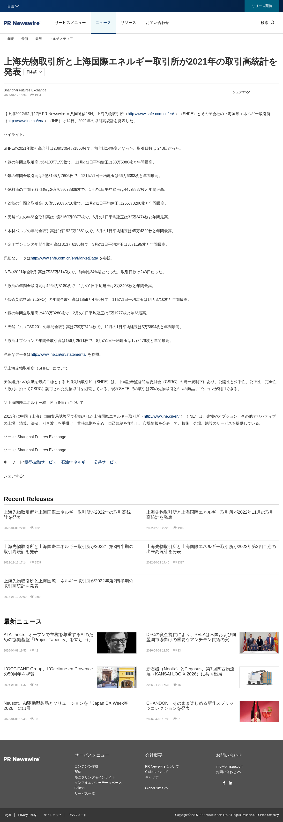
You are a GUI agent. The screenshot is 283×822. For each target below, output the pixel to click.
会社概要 (154, 755)
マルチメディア (61, 39)
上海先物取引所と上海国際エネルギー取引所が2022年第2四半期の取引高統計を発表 (68, 583)
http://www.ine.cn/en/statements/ (58, 354)
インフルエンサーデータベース (98, 783)
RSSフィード (77, 815)
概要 (10, 39)
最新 (24, 39)
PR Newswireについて (162, 766)
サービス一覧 (84, 793)
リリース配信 (262, 6)
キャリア (152, 777)
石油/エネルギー (75, 462)
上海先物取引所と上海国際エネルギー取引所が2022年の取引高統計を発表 (67, 515)
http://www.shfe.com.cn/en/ (151, 114)
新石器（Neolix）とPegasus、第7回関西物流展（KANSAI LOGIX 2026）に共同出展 (190, 671)
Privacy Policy (27, 815)
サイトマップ (52, 815)
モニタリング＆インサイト (94, 777)
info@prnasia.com (229, 766)
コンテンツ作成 (86, 766)
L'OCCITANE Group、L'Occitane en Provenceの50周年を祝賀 (48, 671)
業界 (38, 39)
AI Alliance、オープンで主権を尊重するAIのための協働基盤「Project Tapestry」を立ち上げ (48, 637)
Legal (7, 815)
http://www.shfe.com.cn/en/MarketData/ (64, 258)
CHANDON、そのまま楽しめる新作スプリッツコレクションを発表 (190, 706)
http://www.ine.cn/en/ (25, 121)
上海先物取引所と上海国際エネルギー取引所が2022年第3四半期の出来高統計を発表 (211, 549)
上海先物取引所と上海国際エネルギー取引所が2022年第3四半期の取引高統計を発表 (68, 549)
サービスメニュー (70, 23)
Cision (262, 815)
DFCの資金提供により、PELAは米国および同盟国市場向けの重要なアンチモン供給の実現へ (191, 637)
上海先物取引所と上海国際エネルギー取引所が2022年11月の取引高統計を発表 (210, 515)
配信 (77, 772)
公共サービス (105, 462)
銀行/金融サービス (40, 462)
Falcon (79, 788)
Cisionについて (156, 772)
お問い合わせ (157, 23)
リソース (128, 23)
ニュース (103, 23)
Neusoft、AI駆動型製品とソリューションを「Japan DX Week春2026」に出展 (66, 706)
